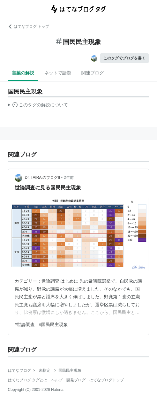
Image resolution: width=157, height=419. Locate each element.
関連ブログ (92, 72)
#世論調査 (25, 324)
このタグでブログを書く (124, 58)
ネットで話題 (57, 72)
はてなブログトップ (106, 380)
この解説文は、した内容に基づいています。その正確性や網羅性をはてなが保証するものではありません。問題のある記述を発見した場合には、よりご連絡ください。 (38, 105)
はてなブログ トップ (28, 26)
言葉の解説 (23, 72)
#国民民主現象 (53, 324)
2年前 (69, 177)
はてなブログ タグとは (27, 380)
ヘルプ (57, 380)
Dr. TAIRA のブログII (42, 177)
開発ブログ (76, 380)
